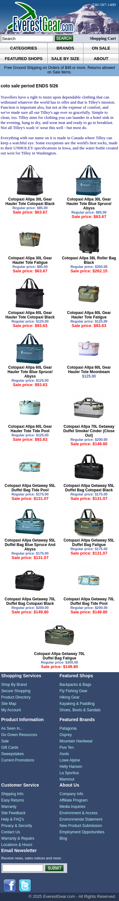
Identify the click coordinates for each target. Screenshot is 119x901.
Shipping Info (12, 794)
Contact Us (10, 832)
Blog (63, 838)
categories (23, 48)
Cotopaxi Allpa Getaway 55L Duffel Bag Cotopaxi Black (88, 487)
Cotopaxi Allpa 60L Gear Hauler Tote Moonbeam (89, 369)
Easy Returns (12, 800)
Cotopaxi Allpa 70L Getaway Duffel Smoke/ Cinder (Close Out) (89, 431)
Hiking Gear (70, 697)
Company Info (71, 794)
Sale (5, 741)
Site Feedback (13, 813)
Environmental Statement (81, 819)
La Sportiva (69, 773)
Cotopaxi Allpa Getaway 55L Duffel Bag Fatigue (88, 542)
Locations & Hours (16, 845)
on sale (101, 48)
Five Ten (67, 747)
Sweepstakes (12, 754)
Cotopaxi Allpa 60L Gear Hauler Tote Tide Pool (30, 428)
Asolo (64, 754)
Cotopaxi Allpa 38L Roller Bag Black (89, 260)
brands (65, 48)
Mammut (67, 779)
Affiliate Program (74, 800)
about (101, 58)
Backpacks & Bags (75, 684)
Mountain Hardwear (76, 741)
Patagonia (68, 728)
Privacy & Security (16, 825)
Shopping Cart (103, 38)
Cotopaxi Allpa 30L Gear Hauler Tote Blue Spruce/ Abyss (88, 203)
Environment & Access (79, 813)
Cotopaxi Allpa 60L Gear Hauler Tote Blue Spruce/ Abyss (30, 372)
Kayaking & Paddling (77, 703)
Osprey (66, 735)
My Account (11, 710)
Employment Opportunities (82, 832)
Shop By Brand (14, 684)
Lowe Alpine (70, 760)
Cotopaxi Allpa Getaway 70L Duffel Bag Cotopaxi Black (30, 601)
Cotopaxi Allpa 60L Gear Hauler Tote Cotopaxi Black (30, 315)
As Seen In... (12, 728)
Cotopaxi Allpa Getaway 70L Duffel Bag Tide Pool (88, 601)
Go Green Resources (19, 735)
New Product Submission (81, 825)
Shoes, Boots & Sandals (80, 710)
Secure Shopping (15, 691)
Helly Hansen (71, 766)
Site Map (8, 703)
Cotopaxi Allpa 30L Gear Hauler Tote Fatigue (30, 260)
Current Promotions (17, 760)
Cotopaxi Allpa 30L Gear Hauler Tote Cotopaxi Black (30, 201)
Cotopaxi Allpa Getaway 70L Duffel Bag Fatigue (59, 656)
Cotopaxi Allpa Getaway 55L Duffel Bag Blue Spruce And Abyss (30, 544)
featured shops (24, 58)
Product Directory (16, 697)
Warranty (9, 806)
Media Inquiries (72, 806)
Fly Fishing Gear (74, 691)
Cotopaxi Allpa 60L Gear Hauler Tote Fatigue (89, 315)
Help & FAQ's (12, 819)
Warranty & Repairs (17, 838)
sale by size (65, 58)
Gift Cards (9, 747)
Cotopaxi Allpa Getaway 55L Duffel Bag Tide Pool (30, 487)
